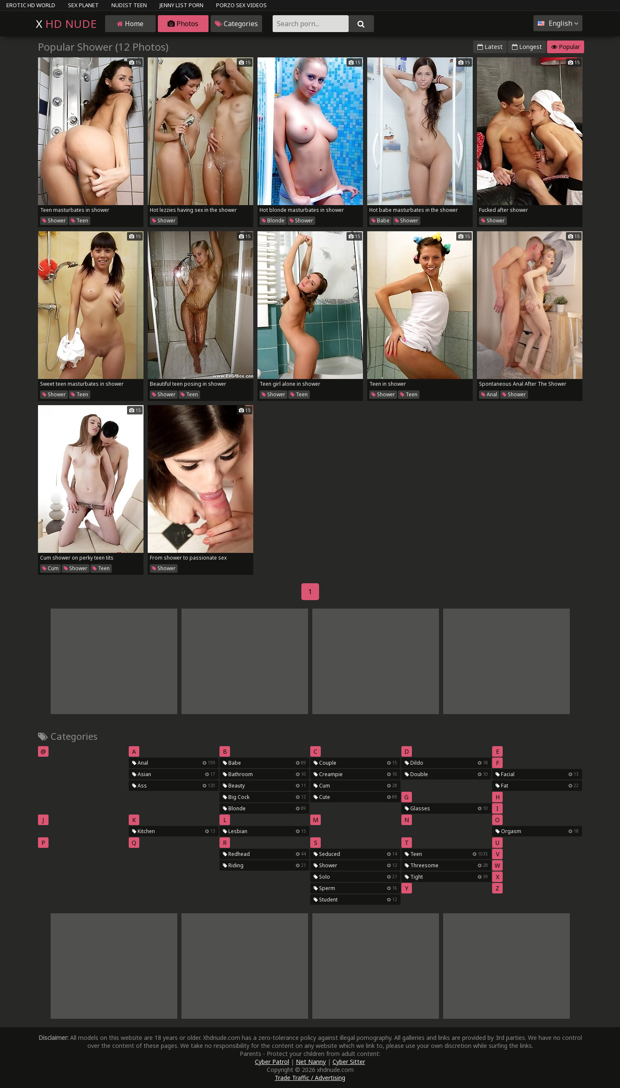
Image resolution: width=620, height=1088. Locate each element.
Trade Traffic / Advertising (310, 1078)
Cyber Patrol (272, 1062)
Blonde (273, 220)
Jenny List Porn (181, 5)
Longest (527, 47)
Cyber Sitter (349, 1062)
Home (130, 23)
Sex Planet (83, 5)
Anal (489, 394)
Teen (79, 220)
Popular (565, 47)
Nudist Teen (129, 5)
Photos (183, 23)
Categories (236, 23)
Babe (380, 220)
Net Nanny (311, 1062)
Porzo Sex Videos (241, 5)
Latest (490, 47)
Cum (50, 568)
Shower (54, 220)
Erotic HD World (30, 5)
